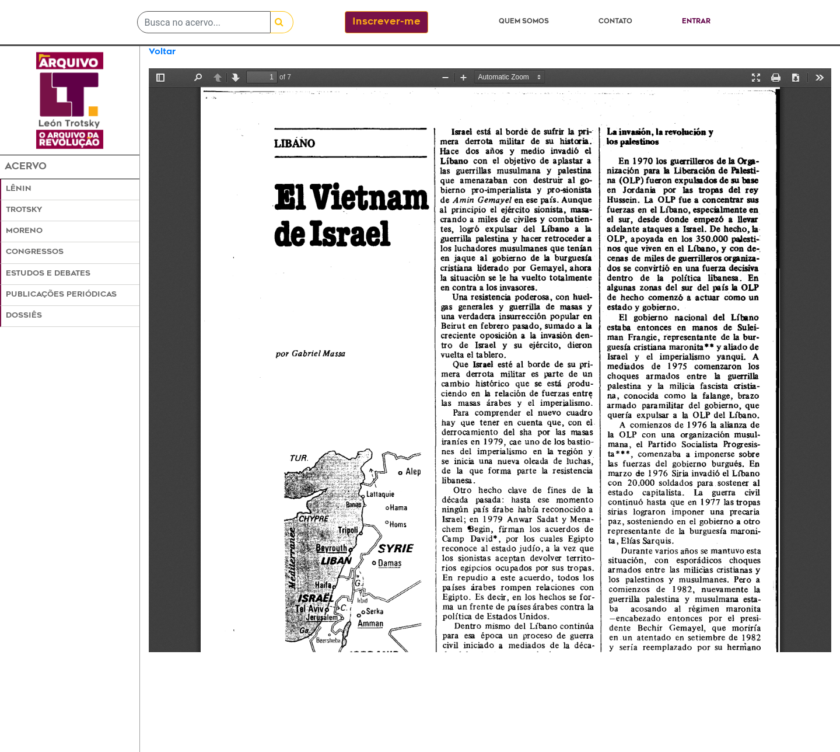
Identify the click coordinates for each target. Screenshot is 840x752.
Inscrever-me (386, 22)
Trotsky (24, 210)
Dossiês (24, 315)
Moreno (24, 231)
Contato (615, 22)
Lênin (19, 189)
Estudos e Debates (48, 273)
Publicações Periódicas (61, 294)
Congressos (35, 252)
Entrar (696, 22)
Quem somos (524, 22)
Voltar (162, 52)
